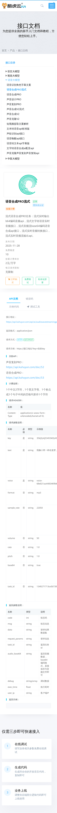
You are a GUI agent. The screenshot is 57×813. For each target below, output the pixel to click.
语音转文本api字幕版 (18, 143)
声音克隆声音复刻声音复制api (23, 153)
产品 (12, 50)
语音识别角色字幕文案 (19, 84)
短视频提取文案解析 (18, 123)
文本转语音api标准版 (18, 128)
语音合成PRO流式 (16, 89)
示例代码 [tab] (14, 306)
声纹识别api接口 (16, 133)
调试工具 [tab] (33, 306)
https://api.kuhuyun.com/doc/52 (25, 367)
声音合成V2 (13, 114)
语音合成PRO (14, 94)
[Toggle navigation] (51, 6)
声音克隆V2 (13, 118)
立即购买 (12, 281)
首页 (4, 50)
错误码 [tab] (29, 298)
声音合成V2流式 (15, 109)
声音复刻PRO (14, 104)
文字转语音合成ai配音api (20, 148)
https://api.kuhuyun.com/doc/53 (25, 377)
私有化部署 (42, 281)
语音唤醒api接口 (16, 138)
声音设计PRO (14, 99)
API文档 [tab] (13, 298)
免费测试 (27, 281)
